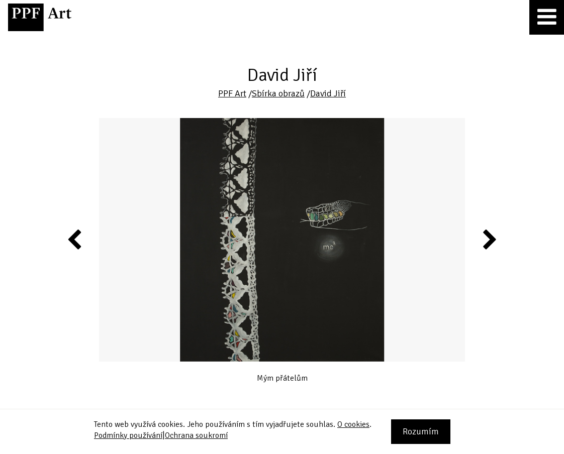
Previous (74, 239)
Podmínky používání (128, 435)
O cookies (353, 424)
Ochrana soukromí (196, 435)
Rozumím (421, 431)
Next (489, 239)
